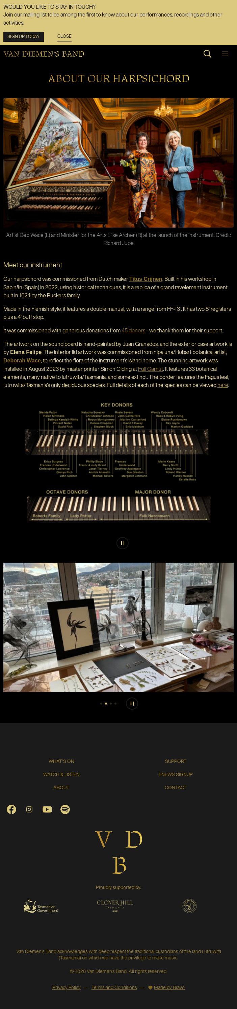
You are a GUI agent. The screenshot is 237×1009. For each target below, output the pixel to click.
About (61, 787)
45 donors (133, 330)
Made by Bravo (169, 987)
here (222, 385)
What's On (61, 761)
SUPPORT (176, 761)
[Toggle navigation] (225, 54)
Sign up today (23, 36)
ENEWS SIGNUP (176, 774)
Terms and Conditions (114, 987)
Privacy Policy (66, 987)
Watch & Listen (61, 774)
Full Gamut (150, 369)
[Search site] (207, 54)
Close (64, 36)
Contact (176, 787)
